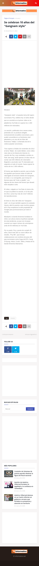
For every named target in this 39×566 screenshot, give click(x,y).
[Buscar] (15, 409)
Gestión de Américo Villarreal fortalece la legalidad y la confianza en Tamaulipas (23, 485)
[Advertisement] (19, 63)
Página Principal (9, 18)
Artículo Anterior (8, 334)
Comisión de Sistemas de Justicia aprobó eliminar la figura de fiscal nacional (23, 473)
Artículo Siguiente (30, 334)
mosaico (17, 18)
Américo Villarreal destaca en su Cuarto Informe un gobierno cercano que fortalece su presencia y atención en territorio (23, 499)
